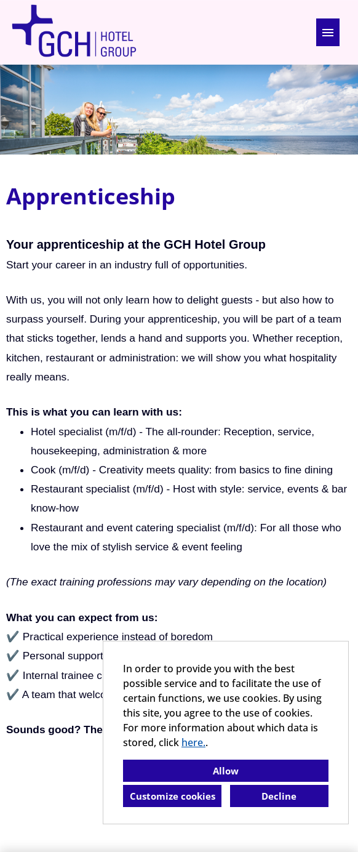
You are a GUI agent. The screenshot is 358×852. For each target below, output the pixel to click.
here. (193, 742)
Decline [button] (278, 796)
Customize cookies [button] (172, 796)
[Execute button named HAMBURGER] (328, 32)
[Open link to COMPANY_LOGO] (73, 32)
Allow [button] (226, 771)
